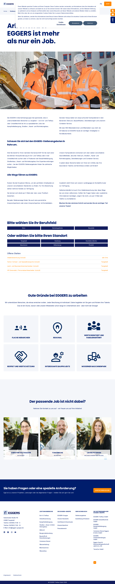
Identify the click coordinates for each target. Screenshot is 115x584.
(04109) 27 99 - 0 (14, 523)
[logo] (12, 513)
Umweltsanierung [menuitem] (45, 518)
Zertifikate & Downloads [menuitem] (65, 522)
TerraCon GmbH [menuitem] (98, 549)
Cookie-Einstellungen (61, 23)
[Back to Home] (9, 4)
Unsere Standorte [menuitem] (63, 518)
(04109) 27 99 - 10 (14, 525)
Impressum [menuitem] (7, 575)
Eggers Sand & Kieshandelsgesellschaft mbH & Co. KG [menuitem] (101, 544)
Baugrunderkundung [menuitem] (46, 533)
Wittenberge (57, 245)
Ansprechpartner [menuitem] (63, 525)
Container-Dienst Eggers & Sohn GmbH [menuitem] (101, 532)
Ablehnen (90, 23)
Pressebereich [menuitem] (62, 528)
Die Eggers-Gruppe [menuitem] (64, 511)
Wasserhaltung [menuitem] (44, 544)
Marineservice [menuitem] (44, 547)
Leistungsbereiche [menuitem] (46, 511)
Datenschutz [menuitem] (17, 575)
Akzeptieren (75, 23)
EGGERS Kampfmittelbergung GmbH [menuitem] (99, 526)
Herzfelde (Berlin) (91, 241)
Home (5, 11)
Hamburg (57, 241)
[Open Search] (101, 3)
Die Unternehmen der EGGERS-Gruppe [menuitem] (100, 512)
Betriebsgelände (57, 228)
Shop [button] (108, 4)
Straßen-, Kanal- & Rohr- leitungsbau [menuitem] (47, 525)
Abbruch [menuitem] (42, 530)
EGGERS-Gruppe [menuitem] (63, 515)
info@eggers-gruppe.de (16, 528)
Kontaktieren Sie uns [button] (102, 490)
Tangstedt (24, 241)
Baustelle (91, 228)
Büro (23, 228)
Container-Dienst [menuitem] (45, 541)
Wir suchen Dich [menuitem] (81, 511)
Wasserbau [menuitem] (43, 551)
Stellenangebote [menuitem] (80, 515)
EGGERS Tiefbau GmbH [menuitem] (100, 517)
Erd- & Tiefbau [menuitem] (44, 515)
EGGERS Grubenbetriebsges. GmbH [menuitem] (99, 537)
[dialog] (57, 15)
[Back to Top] (94, 562)
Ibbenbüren (23, 245)
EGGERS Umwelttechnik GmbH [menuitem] (100, 520)
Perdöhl (91, 245)
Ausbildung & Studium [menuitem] (82, 518)
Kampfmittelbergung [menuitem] (46, 522)
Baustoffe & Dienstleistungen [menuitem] (45, 537)
